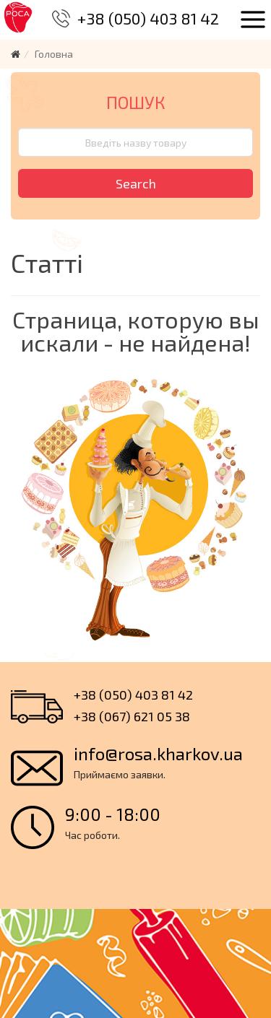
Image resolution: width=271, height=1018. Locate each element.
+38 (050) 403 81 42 (148, 18)
